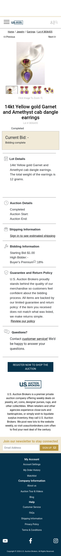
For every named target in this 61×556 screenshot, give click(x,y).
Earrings (31, 31)
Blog (32, 497)
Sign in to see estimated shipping (32, 235)
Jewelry (20, 31)
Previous (9, 37)
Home (11, 31)
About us (31, 485)
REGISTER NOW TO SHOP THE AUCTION (30, 366)
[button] (12, 90)
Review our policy (23, 321)
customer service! (35, 339)
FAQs (31, 512)
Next (52, 37)
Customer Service (32, 507)
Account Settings (31, 464)
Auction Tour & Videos (32, 491)
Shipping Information (31, 518)
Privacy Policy (32, 524)
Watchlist (31, 475)
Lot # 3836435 (44, 31)
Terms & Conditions (32, 530)
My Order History (31, 470)
